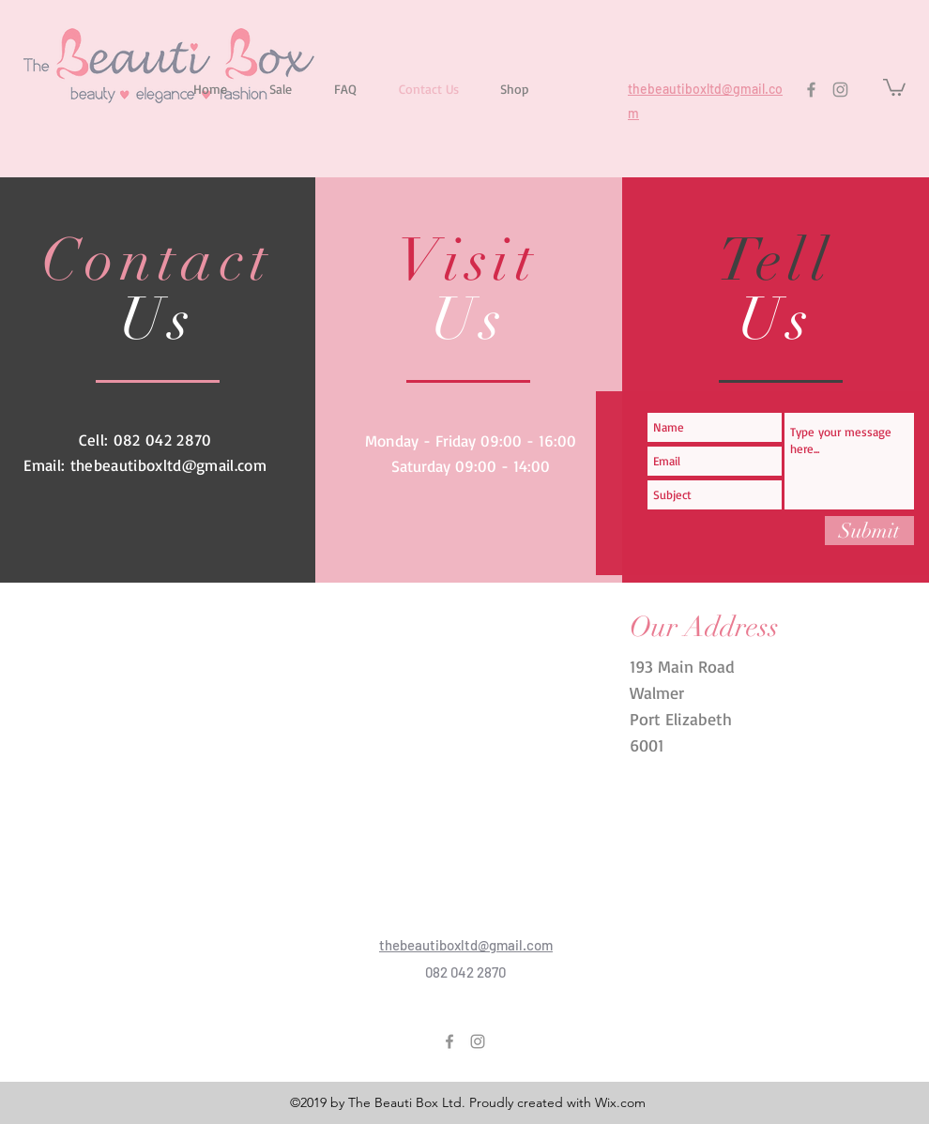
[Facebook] (811, 89)
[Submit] (869, 530)
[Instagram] (840, 89)
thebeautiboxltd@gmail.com (168, 465)
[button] (894, 86)
